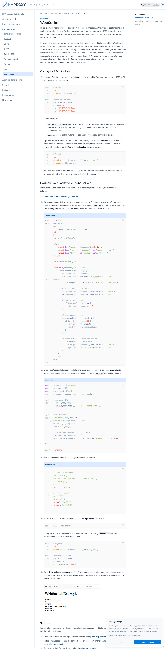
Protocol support (69, 13)
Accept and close (147, 642)
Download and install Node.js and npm (62, 196)
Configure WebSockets (144, 17)
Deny (120, 642)
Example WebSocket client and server (149, 21)
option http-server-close (101, 636)
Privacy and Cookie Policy (117, 636)
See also (138, 25)
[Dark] (162, 4)
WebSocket (81, 13)
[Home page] (14, 4)
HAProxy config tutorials (53, 13)
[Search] (150, 5)
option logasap (55, 644)
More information (134, 636)
